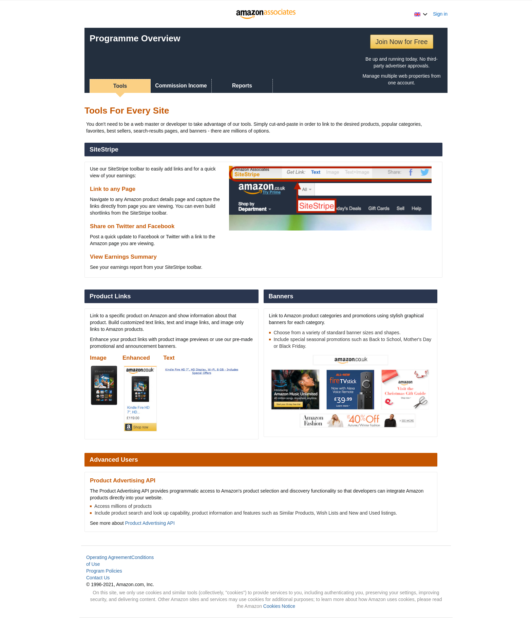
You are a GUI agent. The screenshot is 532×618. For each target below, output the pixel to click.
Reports (242, 85)
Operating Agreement (108, 557)
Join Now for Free (402, 41)
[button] (421, 14)
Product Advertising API (150, 523)
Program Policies (104, 571)
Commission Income (181, 85)
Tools (120, 86)
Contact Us (98, 577)
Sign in (440, 14)
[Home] (266, 14)
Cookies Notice (279, 606)
